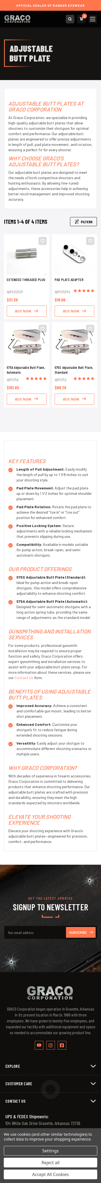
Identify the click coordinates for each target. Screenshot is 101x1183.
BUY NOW (26, 311)
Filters (83, 221)
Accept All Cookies (50, 1174)
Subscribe (81, 932)
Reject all (50, 1163)
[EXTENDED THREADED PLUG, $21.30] (26, 254)
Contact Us (24, 677)
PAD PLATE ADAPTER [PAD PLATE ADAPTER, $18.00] (69, 279)
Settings (50, 1151)
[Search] (70, 19)
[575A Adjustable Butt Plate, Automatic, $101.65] (26, 342)
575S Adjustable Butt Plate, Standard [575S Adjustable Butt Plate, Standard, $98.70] (74, 369)
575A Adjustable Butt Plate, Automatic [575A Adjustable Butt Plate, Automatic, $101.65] (26, 369)
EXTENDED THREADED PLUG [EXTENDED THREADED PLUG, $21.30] (26, 279)
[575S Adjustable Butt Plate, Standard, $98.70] (74, 342)
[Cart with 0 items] (81, 19)
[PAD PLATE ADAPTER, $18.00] (74, 254)
